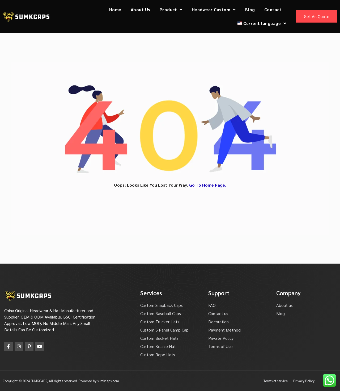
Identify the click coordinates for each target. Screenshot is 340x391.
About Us (140, 9)
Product (171, 9)
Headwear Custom (214, 9)
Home (115, 9)
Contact (273, 9)
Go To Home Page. (207, 185)
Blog (250, 9)
